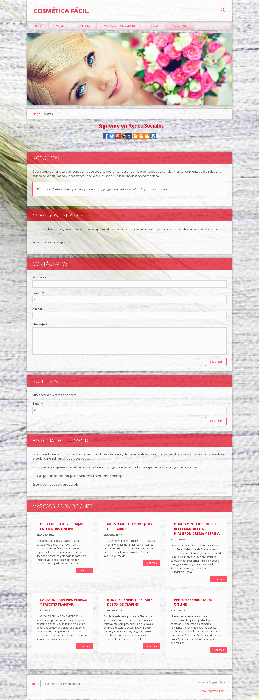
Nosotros (180, 27)
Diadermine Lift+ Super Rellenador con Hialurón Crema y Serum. (197, 530)
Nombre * (39, 279)
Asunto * (38, 310)
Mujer (60, 27)
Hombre (83, 27)
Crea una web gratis (213, 692)
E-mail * (38, 295)
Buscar (223, 10)
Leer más (84, 572)
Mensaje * (39, 326)
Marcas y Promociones (120, 27)
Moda (154, 27)
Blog (37, 27)
